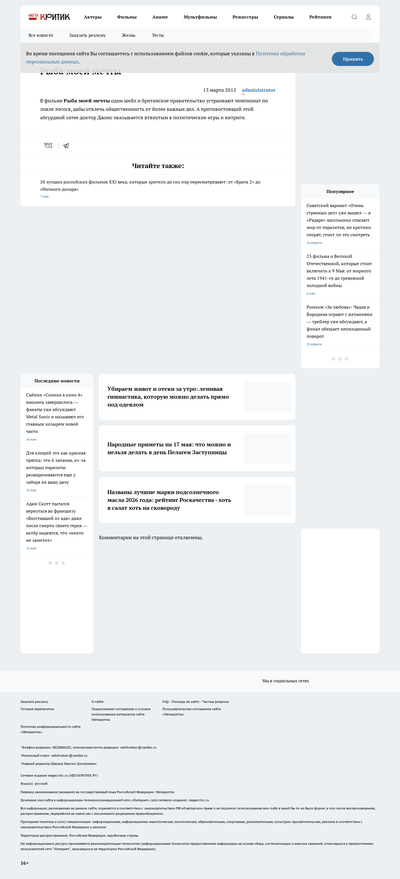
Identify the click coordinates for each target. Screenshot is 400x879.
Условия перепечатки (37, 709)
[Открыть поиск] (354, 16)
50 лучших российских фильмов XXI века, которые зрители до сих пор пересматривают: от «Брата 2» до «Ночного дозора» (158, 189)
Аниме (160, 17)
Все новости (41, 35)
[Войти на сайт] (368, 16)
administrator (259, 90)
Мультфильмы (200, 17)
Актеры (93, 17)
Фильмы (127, 17)
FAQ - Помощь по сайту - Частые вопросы (195, 701)
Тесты (158, 35)
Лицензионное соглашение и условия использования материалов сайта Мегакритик (120, 714)
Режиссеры (245, 17)
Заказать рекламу (87, 35)
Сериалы (284, 17)
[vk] (49, 145)
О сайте (97, 701)
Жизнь (129, 35)
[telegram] (67, 145)
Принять (353, 59)
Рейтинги (320, 17)
